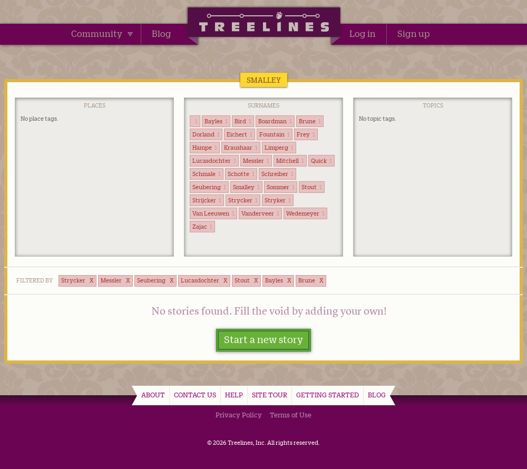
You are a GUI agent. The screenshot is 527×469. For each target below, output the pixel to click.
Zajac (202, 226)
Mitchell (290, 161)
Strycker (243, 200)
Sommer (281, 187)
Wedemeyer (305, 213)
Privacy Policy (239, 414)
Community (102, 33)
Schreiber (277, 174)
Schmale (206, 174)
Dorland (206, 134)
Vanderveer (260, 213)
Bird (243, 121)
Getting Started (327, 394)
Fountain (274, 134)
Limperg (279, 147)
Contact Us (195, 394)
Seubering (209, 187)
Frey (306, 134)
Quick (321, 161)
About (153, 394)
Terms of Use (290, 414)
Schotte (241, 174)
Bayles (216, 121)
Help (234, 394)
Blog (161, 33)
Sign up (413, 33)
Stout (311, 187)
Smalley (246, 187)
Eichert (239, 134)
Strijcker (206, 200)
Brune (310, 121)
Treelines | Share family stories (264, 24)
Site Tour (269, 394)
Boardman (275, 121)
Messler (256, 161)
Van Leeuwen (213, 213)
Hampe (204, 147)
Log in (362, 33)
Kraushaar (241, 147)
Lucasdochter (214, 161)
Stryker (278, 200)
